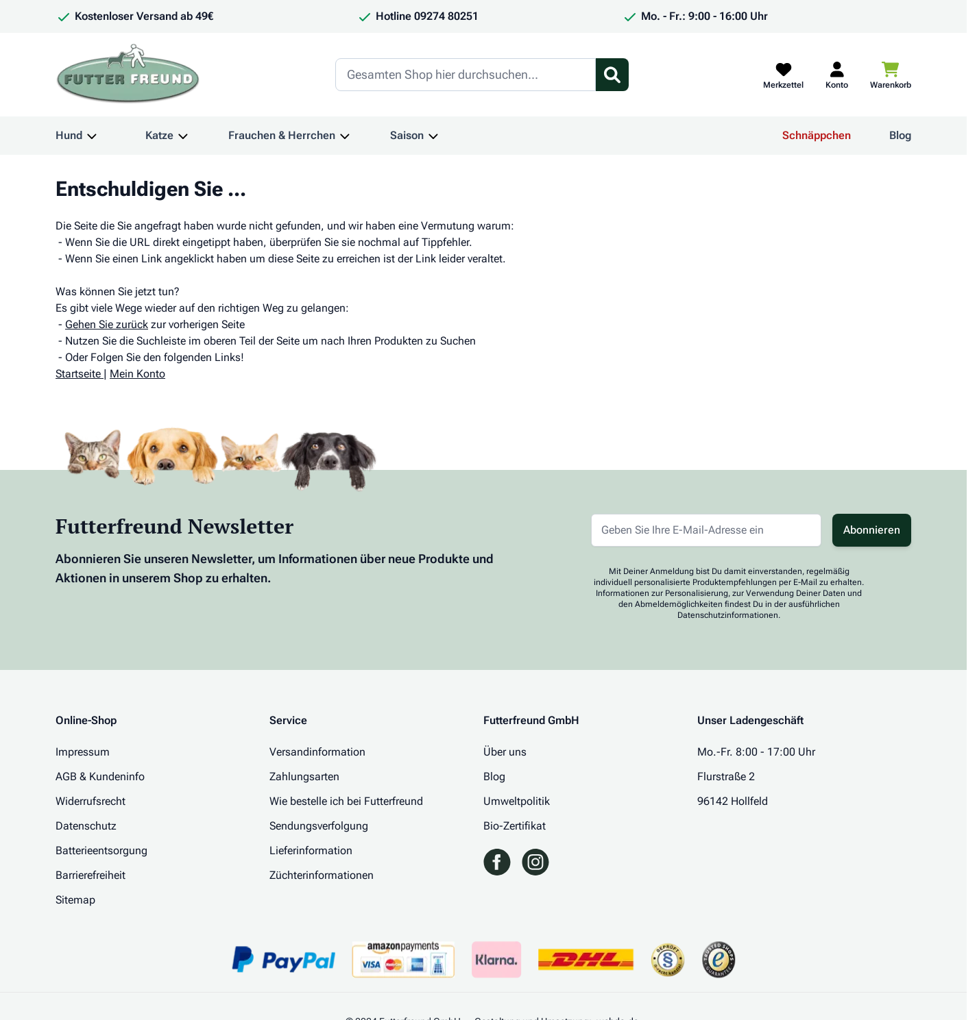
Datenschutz (86, 825)
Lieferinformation (310, 850)
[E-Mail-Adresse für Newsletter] (706, 530)
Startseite (78, 373)
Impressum (83, 751)
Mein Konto (137, 373)
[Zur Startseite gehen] (128, 74)
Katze (159, 135)
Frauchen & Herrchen (281, 135)
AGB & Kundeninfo (100, 776)
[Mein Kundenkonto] (836, 74)
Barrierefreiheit (90, 875)
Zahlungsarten (304, 776)
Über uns (505, 751)
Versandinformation (317, 751)
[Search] (465, 74)
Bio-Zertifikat (514, 825)
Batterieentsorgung (101, 850)
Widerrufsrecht (90, 801)
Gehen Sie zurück (106, 324)
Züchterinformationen (321, 875)
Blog (900, 135)
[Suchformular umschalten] (612, 74)
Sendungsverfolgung (318, 825)
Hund (69, 135)
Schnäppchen (816, 135)
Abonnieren (871, 529)
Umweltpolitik (516, 801)
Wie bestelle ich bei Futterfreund (346, 801)
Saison (407, 135)
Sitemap (75, 899)
